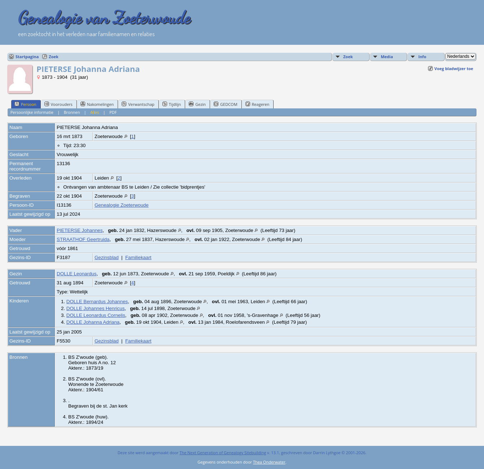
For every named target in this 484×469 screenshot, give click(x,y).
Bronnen (72, 112)
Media (387, 56)
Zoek (53, 56)
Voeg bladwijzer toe (454, 68)
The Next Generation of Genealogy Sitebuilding (222, 452)
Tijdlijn (171, 104)
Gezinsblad (107, 257)
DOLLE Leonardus (76, 273)
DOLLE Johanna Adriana (92, 322)
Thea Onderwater (269, 462)
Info (422, 56)
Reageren (257, 104)
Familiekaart (138, 257)
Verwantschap (138, 104)
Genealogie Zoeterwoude (122, 205)
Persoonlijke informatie (31, 112)
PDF (113, 112)
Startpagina (27, 56)
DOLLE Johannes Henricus (95, 308)
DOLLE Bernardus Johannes (97, 301)
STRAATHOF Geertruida (83, 239)
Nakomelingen (97, 104)
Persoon (25, 104)
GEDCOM (225, 104)
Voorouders (58, 104)
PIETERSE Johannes (80, 230)
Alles (94, 112)
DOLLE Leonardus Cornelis (95, 315)
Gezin (197, 104)
